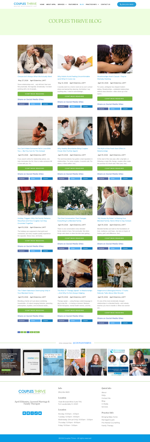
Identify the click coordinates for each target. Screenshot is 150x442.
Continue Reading (34, 94)
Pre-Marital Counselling (111, 423)
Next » (37, 332)
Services (62, 4)
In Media (105, 404)
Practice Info (92, 4)
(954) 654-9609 (63, 392)
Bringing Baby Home (110, 417)
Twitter (33, 104)
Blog (82, 4)
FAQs (104, 395)
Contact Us (105, 4)
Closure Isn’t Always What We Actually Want (35, 76)
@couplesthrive (82, 343)
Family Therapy (107, 426)
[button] (2, 362)
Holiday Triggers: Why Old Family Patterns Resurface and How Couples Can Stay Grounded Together (34, 220)
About (104, 392)
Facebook (21, 104)
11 (31, 332)
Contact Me (106, 398)
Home (42, 4)
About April (51, 4)
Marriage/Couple (108, 420)
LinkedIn (45, 104)
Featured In (73, 4)
